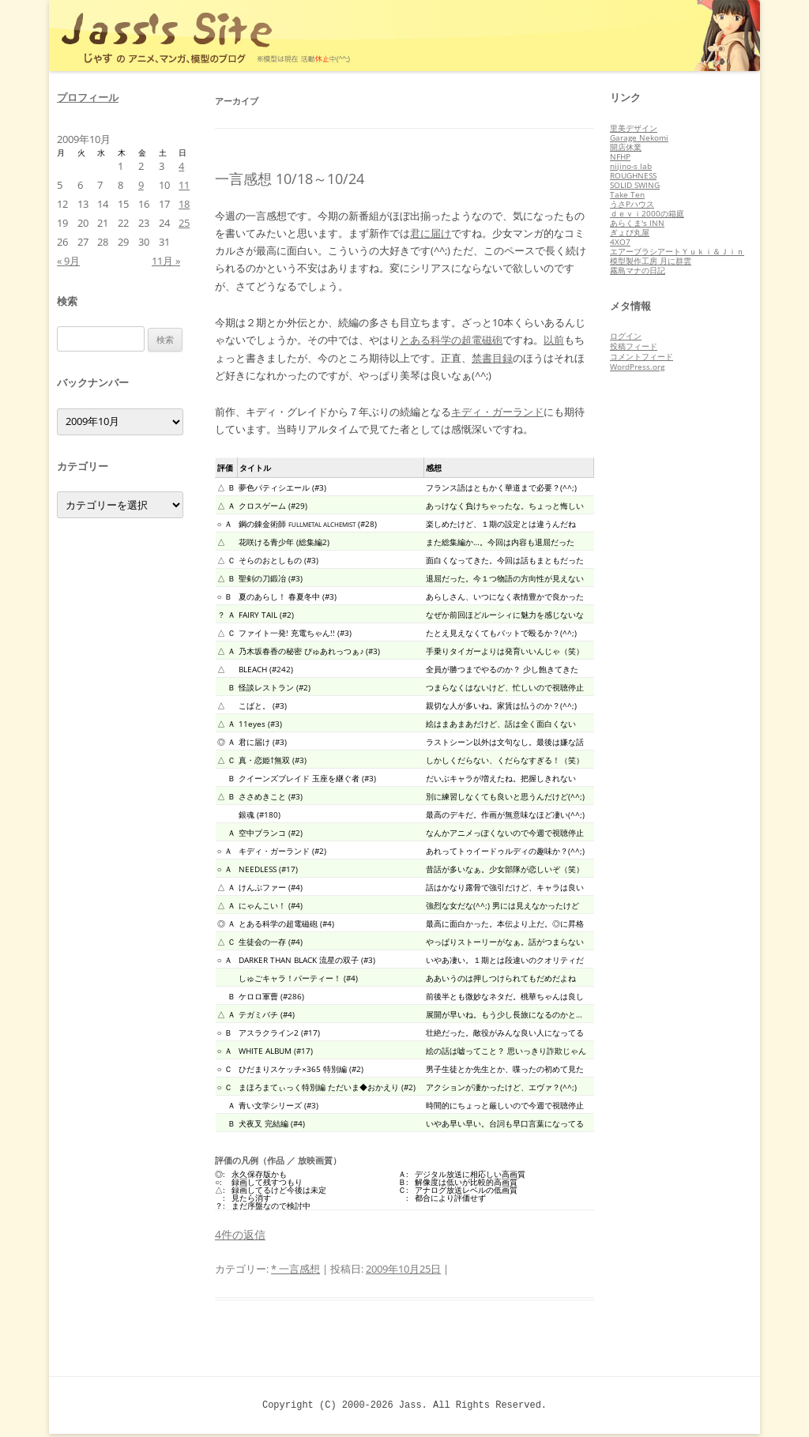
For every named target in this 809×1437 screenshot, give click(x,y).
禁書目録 (492, 358)
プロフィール (88, 97)
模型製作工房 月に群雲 (650, 260)
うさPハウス (632, 203)
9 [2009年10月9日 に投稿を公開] (141, 185)
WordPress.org (637, 366)
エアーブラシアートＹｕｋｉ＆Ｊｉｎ (677, 251)
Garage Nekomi (639, 137)
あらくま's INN (637, 222)
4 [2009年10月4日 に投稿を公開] (181, 166)
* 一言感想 (295, 1269)
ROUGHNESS (633, 175)
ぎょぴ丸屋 (629, 232)
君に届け (430, 233)
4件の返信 (240, 1234)
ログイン (626, 335)
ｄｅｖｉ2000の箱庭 (647, 213)
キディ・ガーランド (497, 411)
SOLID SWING (635, 184)
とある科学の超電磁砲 (451, 340)
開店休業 (626, 146)
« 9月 (68, 261)
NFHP (620, 156)
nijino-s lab (631, 165)
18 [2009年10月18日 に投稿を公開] (184, 204)
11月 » (166, 261)
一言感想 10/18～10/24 (289, 178)
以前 (554, 340)
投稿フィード (633, 346)
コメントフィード (641, 356)
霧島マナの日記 (637, 270)
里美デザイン (633, 128)
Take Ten (627, 194)
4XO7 (620, 241)
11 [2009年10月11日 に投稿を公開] (184, 185)
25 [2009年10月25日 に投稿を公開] (184, 223)
